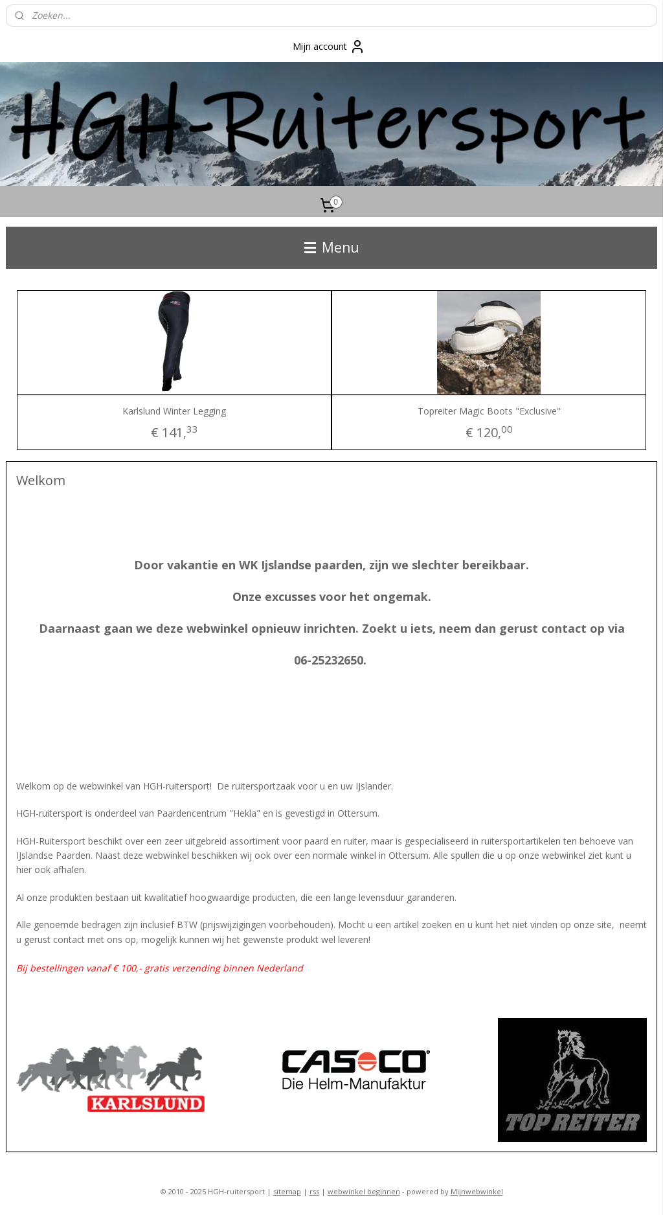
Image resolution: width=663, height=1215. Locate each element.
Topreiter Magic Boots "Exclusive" (489, 411)
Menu (331, 247)
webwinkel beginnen (364, 1191)
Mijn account (329, 46)
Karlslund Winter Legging (174, 411)
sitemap (287, 1191)
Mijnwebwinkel (477, 1191)
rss (314, 1191)
